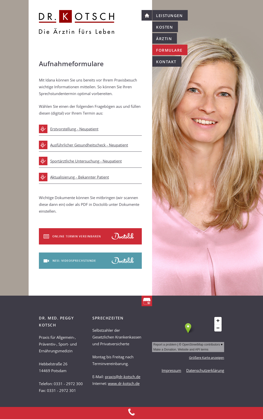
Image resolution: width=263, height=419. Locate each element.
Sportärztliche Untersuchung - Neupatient (86, 160)
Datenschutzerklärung (205, 370)
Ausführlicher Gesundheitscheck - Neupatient (89, 144)
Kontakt (166, 61)
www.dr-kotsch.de (124, 383)
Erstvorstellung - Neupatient (74, 128)
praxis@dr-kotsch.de (122, 376)
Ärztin (164, 38)
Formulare (169, 50)
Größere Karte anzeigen (206, 358)
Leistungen (169, 15)
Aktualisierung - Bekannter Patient (79, 177)
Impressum (171, 370)
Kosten (164, 27)
